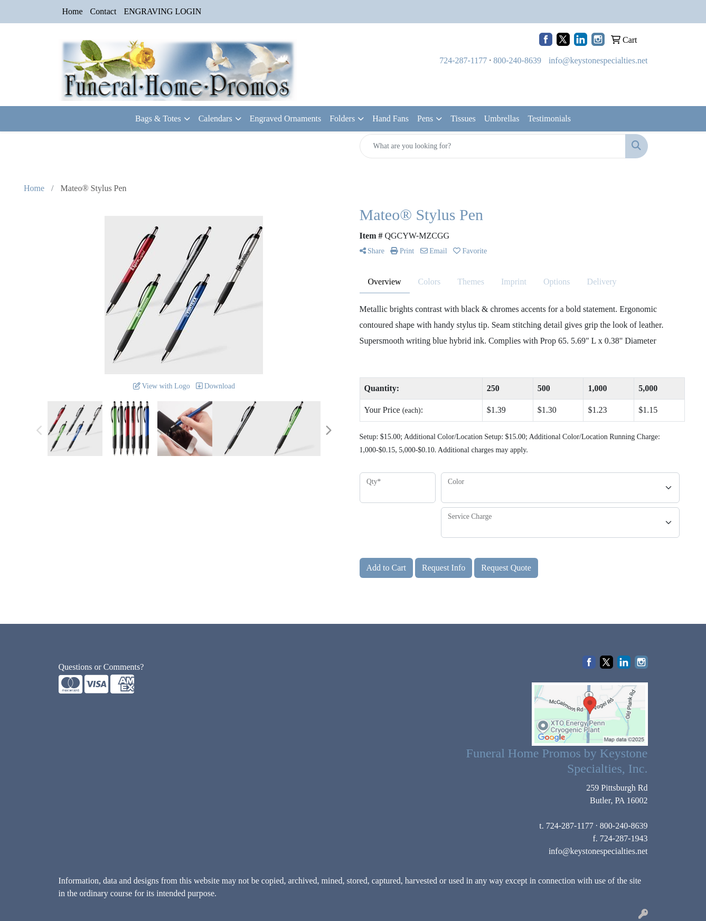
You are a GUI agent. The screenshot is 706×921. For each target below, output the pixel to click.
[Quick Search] (493, 146)
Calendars (215, 118)
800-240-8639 (517, 60)
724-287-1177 (463, 60)
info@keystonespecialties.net (598, 60)
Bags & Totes (158, 118)
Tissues (462, 118)
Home (72, 11)
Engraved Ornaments (286, 118)
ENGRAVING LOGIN (162, 11)
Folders (342, 118)
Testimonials (549, 118)
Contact (103, 11)
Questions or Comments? (101, 666)
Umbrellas (502, 118)
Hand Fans (390, 118)
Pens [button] (425, 118)
